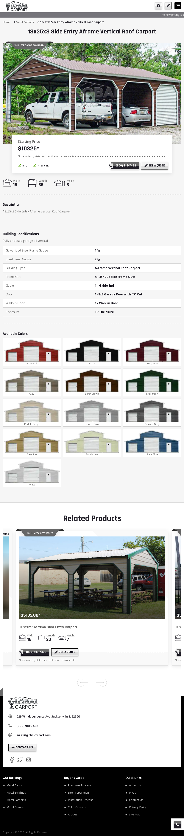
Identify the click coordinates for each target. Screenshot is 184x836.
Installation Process (80, 800)
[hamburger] (177, 5)
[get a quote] (168, 5)
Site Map (134, 814)
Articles (72, 814)
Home (9, 22)
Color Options (77, 807)
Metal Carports (28, 22)
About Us (135, 785)
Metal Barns (14, 785)
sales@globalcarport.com (34, 735)
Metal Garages (16, 807)
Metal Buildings (16, 792)
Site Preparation (78, 792)
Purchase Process (79, 785)
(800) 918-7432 (27, 726)
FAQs (132, 792)
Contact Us (136, 800)
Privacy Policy (138, 807)
